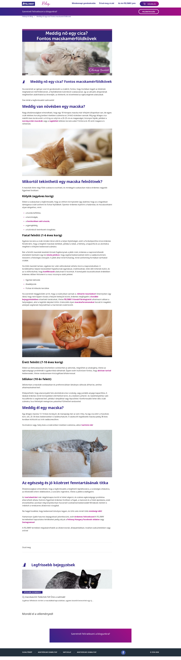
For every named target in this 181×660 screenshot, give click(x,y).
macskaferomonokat (85, 307)
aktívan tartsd (105, 374)
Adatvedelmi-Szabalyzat (87, 656)
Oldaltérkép (28, 656)
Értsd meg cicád (104, 3)
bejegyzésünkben (31, 304)
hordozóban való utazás (39, 226)
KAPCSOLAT (68, 656)
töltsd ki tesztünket (87, 298)
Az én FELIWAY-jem (124, 3)
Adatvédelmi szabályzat (48, 656)
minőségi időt (96, 514)
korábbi (95, 301)
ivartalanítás (32, 501)
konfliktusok (50, 276)
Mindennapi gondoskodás (81, 3)
